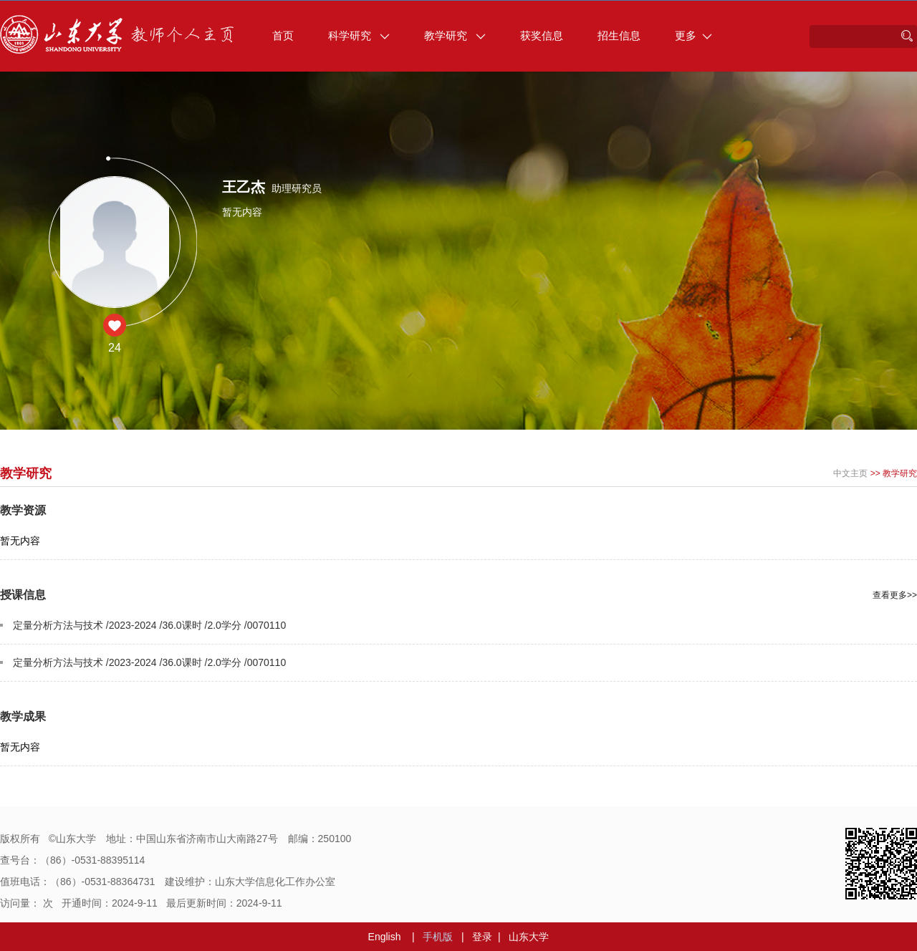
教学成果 (23, 716)
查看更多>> (895, 595)
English (384, 936)
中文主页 (850, 473)
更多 (693, 35)
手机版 (438, 936)
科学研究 (359, 35)
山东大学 (529, 936)
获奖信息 (541, 35)
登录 (482, 936)
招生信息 (618, 35)
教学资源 (23, 510)
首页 (283, 35)
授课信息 (23, 595)
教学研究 (455, 35)
